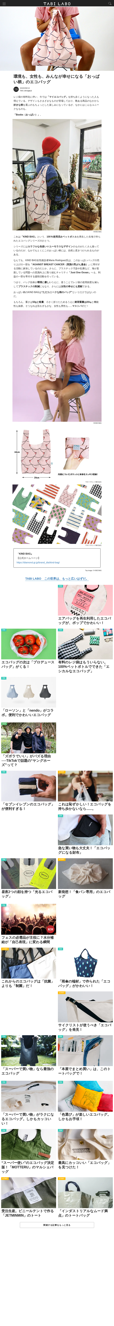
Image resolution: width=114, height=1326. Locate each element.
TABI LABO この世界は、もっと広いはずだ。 (57, 579)
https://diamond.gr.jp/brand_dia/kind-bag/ (38, 563)
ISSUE (4, 724)
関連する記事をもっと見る (57, 1225)
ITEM (60, 587)
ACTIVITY (61, 773)
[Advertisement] (57, 1280)
